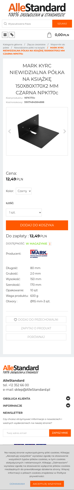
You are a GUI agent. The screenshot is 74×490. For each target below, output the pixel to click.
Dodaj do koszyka (37, 225)
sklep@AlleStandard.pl (32, 390)
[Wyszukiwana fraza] (27, 24)
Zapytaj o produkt (36, 328)
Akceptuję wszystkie (47, 483)
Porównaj (36, 337)
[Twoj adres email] (26, 433)
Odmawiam (17, 483)
